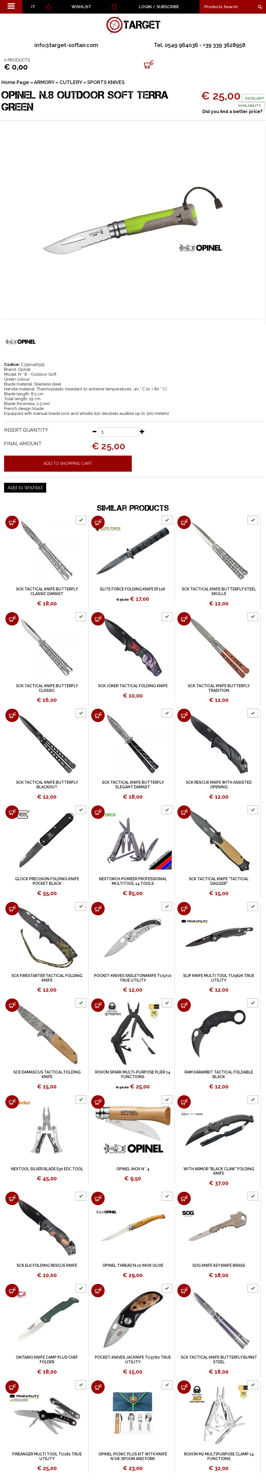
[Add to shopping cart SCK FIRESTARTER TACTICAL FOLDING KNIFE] (12, 908)
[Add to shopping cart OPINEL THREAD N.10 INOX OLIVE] (98, 1198)
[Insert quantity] (118, 432)
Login (145, 6)
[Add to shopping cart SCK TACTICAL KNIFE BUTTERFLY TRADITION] (184, 619)
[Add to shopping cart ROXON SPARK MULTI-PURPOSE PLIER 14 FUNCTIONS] (98, 1005)
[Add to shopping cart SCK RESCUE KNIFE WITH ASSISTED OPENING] (184, 715)
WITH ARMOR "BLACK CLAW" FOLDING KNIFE (218, 1171)
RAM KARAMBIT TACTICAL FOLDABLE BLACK (218, 1074)
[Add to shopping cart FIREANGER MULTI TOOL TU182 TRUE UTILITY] (12, 1387)
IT (33, 6)
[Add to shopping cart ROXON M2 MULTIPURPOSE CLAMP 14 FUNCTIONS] (184, 1387)
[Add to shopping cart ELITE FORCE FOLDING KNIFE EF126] (98, 522)
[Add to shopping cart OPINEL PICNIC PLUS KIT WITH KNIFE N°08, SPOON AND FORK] (98, 1387)
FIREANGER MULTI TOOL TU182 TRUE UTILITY (47, 1456)
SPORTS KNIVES (106, 82)
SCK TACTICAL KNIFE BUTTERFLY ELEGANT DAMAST (133, 784)
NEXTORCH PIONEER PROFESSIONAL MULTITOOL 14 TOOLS (133, 881)
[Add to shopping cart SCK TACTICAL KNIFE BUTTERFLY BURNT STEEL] (184, 1290)
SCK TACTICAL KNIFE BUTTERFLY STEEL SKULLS (219, 591)
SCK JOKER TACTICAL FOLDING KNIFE (133, 686)
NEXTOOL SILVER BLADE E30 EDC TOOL (47, 1169)
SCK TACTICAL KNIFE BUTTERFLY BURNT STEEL (219, 1359)
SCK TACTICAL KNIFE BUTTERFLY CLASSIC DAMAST (47, 591)
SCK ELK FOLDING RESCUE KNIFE (47, 1265)
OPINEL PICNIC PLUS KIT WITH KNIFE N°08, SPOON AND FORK (132, 1456)
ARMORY (44, 82)
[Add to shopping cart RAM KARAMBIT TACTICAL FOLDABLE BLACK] (184, 1005)
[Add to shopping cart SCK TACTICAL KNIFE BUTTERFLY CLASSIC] (12, 619)
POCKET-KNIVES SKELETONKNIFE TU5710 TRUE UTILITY (132, 977)
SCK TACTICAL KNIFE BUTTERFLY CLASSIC (47, 688)
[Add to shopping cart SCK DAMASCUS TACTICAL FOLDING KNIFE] (12, 1005)
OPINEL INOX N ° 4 (132, 1169)
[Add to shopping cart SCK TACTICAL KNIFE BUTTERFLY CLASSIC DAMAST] (12, 522)
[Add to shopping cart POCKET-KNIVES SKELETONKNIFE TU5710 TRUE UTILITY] (98, 908)
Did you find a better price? (232, 111)
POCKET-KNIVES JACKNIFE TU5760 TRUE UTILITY (133, 1359)
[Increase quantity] (142, 431)
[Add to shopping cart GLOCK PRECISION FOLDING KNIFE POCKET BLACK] (12, 812)
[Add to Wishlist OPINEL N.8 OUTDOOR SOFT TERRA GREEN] (25, 488)
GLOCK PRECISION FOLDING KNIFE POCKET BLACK (47, 881)
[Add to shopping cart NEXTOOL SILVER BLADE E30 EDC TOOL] (12, 1102)
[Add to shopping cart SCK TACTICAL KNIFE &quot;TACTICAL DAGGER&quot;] (184, 812)
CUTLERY (71, 82)
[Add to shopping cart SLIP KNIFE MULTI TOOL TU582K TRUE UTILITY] (184, 908)
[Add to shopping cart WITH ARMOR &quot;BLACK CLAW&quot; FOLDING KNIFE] (184, 1102)
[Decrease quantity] (94, 431)
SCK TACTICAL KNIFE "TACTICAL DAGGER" (219, 881)
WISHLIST (81, 6)
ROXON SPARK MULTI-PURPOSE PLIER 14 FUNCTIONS (132, 1074)
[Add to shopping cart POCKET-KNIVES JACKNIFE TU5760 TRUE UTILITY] (98, 1290)
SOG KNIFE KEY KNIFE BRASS (218, 1265)
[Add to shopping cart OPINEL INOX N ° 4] (98, 1102)
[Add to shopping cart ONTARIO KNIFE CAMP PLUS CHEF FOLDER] (12, 1290)
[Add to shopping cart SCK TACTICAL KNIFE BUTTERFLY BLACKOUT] (12, 715)
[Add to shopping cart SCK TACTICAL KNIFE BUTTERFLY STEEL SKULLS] (184, 522)
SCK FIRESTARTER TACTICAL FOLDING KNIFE (46, 977)
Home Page (15, 82)
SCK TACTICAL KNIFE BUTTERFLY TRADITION (219, 688)
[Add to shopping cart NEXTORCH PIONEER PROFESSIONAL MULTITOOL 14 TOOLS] (98, 812)
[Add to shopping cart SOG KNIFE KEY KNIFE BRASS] (184, 1198)
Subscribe (168, 6)
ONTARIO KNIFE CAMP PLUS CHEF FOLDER (47, 1359)
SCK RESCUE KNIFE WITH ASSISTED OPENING (219, 784)
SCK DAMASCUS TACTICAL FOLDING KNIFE (47, 1074)
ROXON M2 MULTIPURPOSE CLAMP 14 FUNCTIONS (219, 1456)
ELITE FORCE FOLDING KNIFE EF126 (132, 589)
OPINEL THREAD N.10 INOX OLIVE (132, 1265)
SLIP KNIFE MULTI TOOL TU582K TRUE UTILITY (218, 977)
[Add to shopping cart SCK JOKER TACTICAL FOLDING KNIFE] (98, 619)
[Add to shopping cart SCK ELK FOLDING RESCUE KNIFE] (12, 1198)
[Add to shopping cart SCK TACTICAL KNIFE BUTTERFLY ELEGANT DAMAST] (98, 715)
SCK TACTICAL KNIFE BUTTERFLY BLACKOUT (47, 784)
